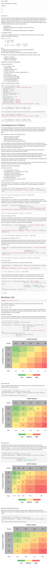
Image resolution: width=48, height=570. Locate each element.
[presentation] (14, 42)
